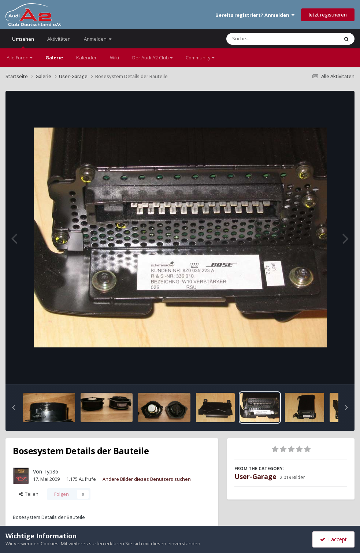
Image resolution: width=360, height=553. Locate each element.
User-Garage (255, 476)
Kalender (86, 57)
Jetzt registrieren (328, 14)
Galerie (54, 57)
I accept (333, 539)
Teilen (28, 494)
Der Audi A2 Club (152, 57)
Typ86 (51, 471)
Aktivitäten (59, 39)
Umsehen (23, 42)
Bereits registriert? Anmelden (254, 15)
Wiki (114, 57)
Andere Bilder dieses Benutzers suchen (147, 479)
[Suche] (267, 39)
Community (200, 57)
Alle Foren (19, 57)
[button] (13, 407)
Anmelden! (97, 39)
